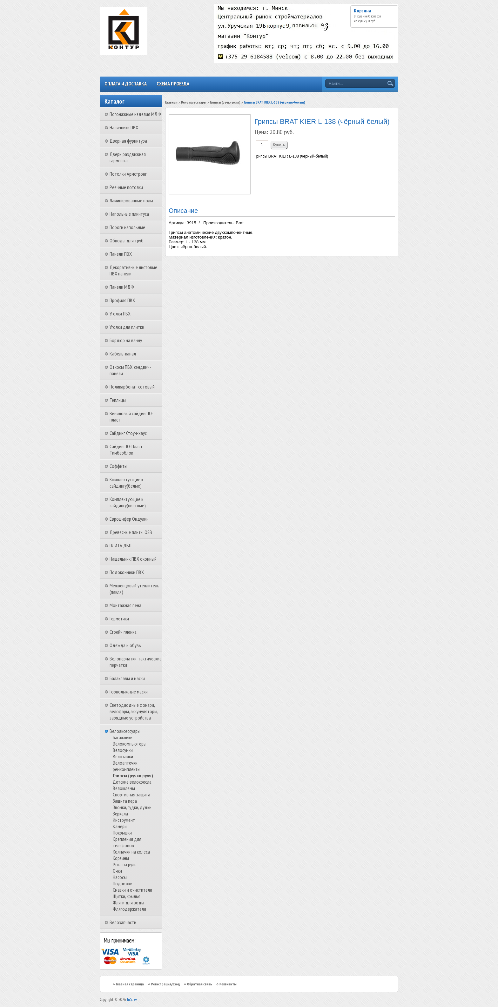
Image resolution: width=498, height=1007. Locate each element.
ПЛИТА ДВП (120, 545)
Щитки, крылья (126, 896)
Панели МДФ (122, 287)
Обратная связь (199, 984)
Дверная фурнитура (128, 141)
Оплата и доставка (125, 83)
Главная (171, 102)
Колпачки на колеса (131, 851)
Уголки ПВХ (120, 313)
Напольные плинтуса (129, 214)
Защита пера (125, 801)
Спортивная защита (131, 794)
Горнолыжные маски (129, 691)
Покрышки (122, 832)
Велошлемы (124, 788)
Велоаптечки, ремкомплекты (126, 766)
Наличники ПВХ (124, 127)
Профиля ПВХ (122, 300)
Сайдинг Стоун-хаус (128, 433)
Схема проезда (173, 83)
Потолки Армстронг (128, 174)
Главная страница (130, 984)
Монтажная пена (125, 605)
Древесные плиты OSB (131, 532)
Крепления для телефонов (127, 842)
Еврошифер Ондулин (129, 519)
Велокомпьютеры (129, 743)
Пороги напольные (127, 227)
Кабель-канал (123, 353)
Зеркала (120, 813)
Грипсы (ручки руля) (133, 775)
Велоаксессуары (125, 731)
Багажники (122, 737)
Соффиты (118, 466)
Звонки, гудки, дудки (132, 807)
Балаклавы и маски (127, 678)
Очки (117, 871)
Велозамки (123, 756)
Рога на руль (125, 864)
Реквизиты (228, 984)
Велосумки (123, 750)
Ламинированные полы (131, 200)
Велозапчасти (123, 922)
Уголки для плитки (127, 327)
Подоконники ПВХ (127, 572)
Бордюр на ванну (126, 340)
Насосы (120, 877)
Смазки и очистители (132, 890)
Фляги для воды (128, 902)
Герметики (119, 618)
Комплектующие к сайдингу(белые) (126, 482)
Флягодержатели (129, 909)
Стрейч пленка (123, 632)
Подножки (122, 883)
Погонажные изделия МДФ (135, 114)
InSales (132, 999)
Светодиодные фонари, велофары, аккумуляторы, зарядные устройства (134, 711)
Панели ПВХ (121, 254)
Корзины (121, 858)
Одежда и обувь (125, 645)
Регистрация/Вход (165, 984)
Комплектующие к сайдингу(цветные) (128, 502)
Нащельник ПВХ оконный (133, 559)
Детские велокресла (132, 782)
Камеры (120, 826)
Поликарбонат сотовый (132, 386)
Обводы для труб (127, 240)
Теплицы (118, 400)
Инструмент (124, 820)
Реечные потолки (126, 187)
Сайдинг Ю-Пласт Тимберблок (126, 449)
